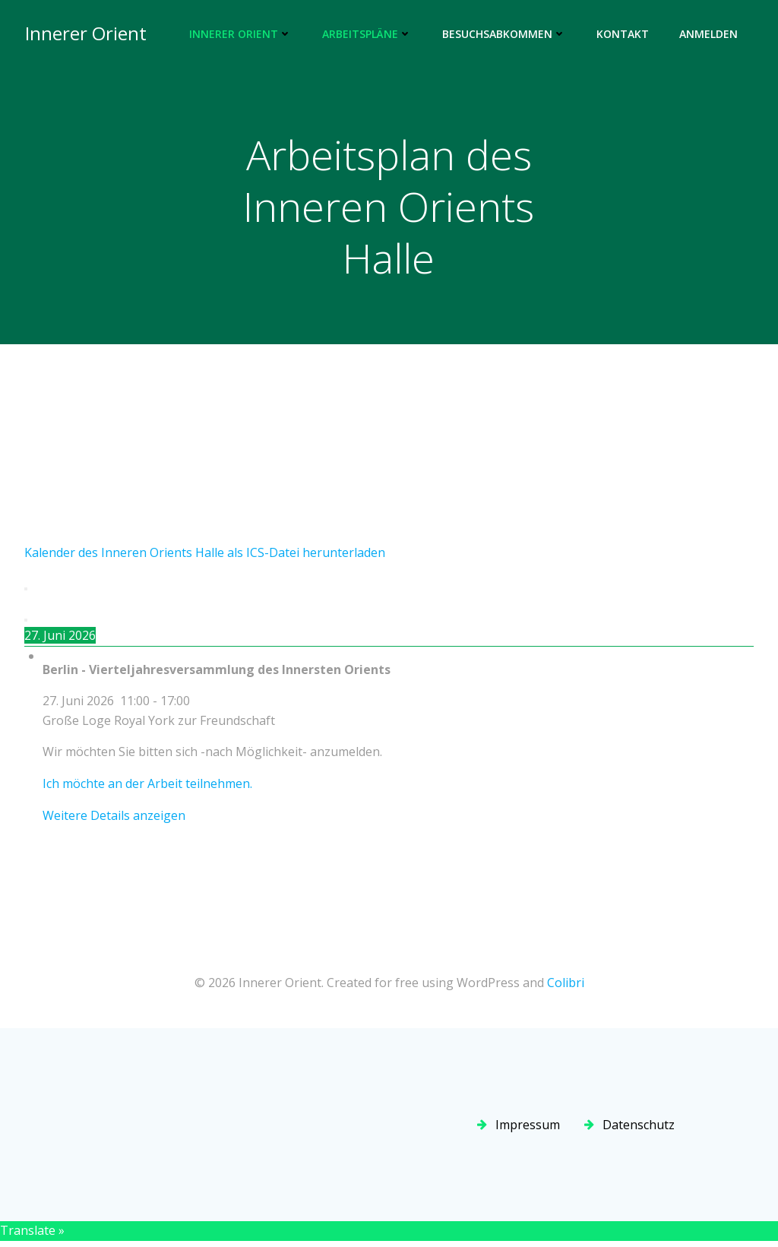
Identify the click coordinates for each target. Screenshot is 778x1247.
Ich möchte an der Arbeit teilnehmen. (147, 785)
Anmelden (709, 34)
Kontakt (623, 34)
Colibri (565, 983)
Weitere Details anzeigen (114, 816)
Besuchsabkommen (505, 34)
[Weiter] (25, 621)
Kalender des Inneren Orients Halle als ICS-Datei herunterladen (204, 554)
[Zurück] (25, 589)
